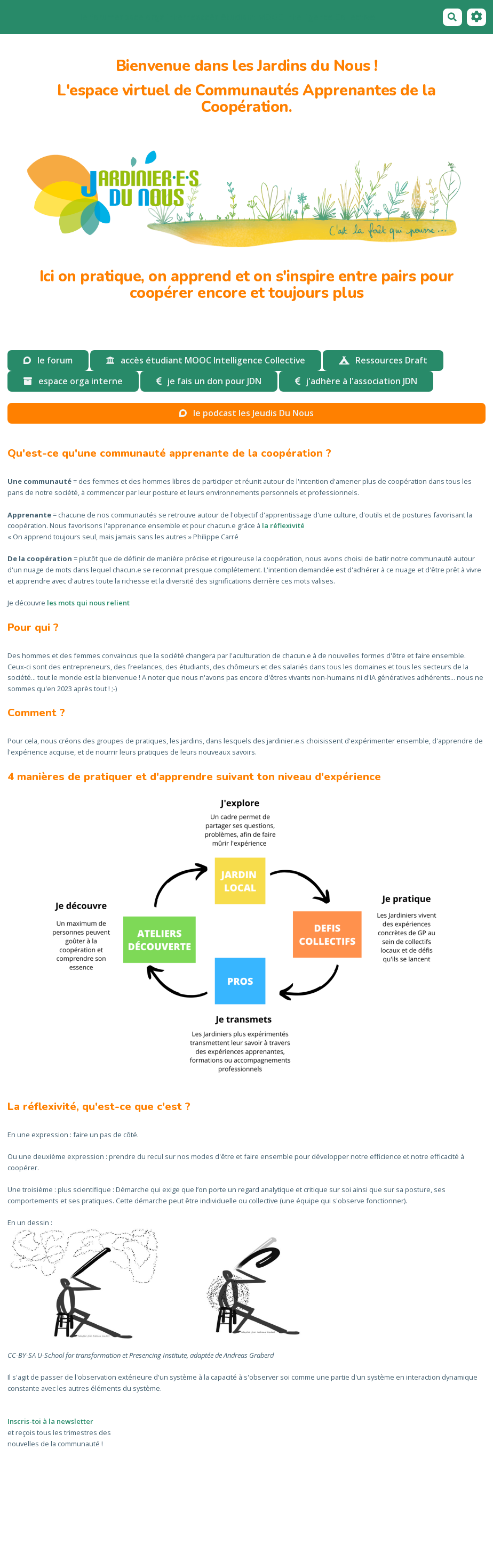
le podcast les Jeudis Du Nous (246, 413)
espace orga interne (155, 17)
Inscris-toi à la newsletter (50, 1421)
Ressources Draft (383, 360)
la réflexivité (283, 525)
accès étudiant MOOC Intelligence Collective (205, 360)
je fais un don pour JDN (208, 381)
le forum (97, 17)
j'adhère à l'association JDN (356, 381)
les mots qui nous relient (88, 603)
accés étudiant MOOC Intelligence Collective (285, 17)
